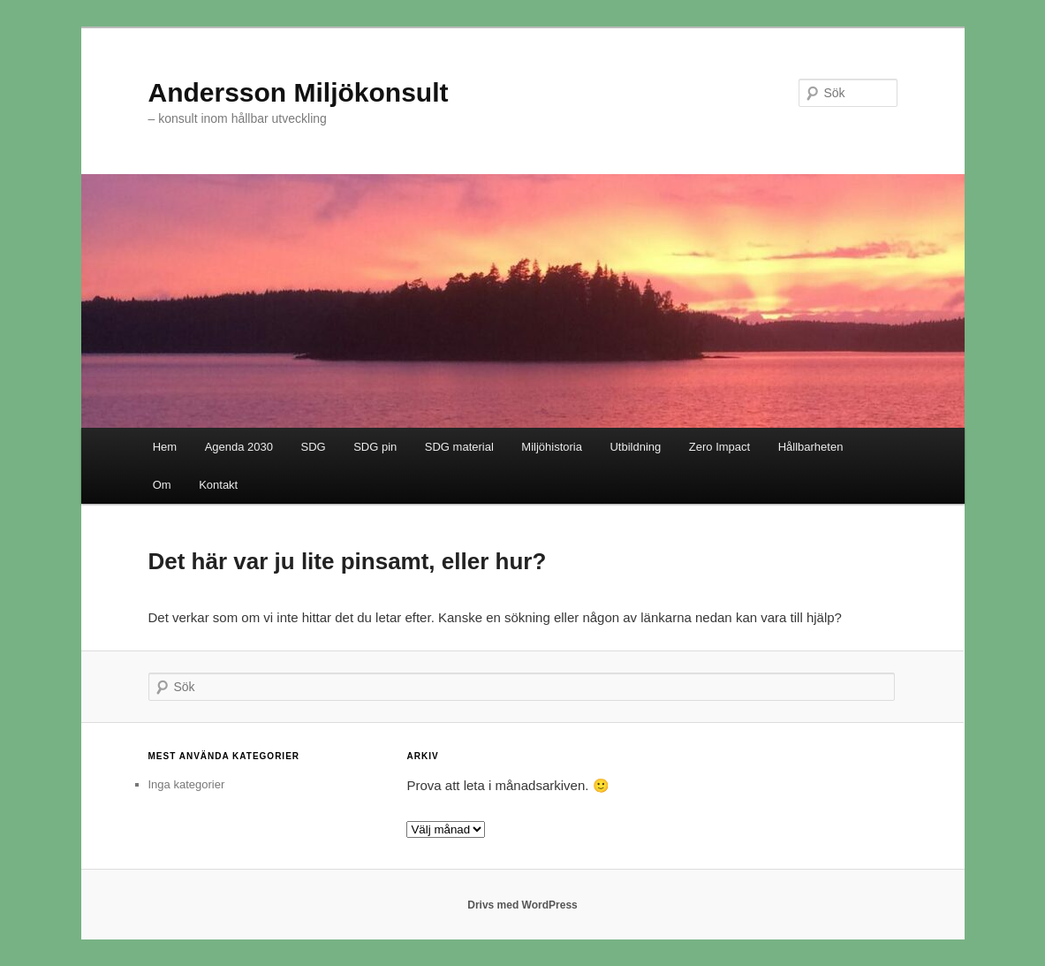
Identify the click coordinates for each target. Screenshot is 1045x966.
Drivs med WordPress (522, 905)
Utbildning (635, 446)
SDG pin (375, 446)
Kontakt (218, 484)
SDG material (459, 446)
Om (162, 484)
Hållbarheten (811, 446)
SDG (313, 446)
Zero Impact (719, 446)
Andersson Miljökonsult (298, 92)
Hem (165, 446)
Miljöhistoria (551, 446)
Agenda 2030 (239, 446)
